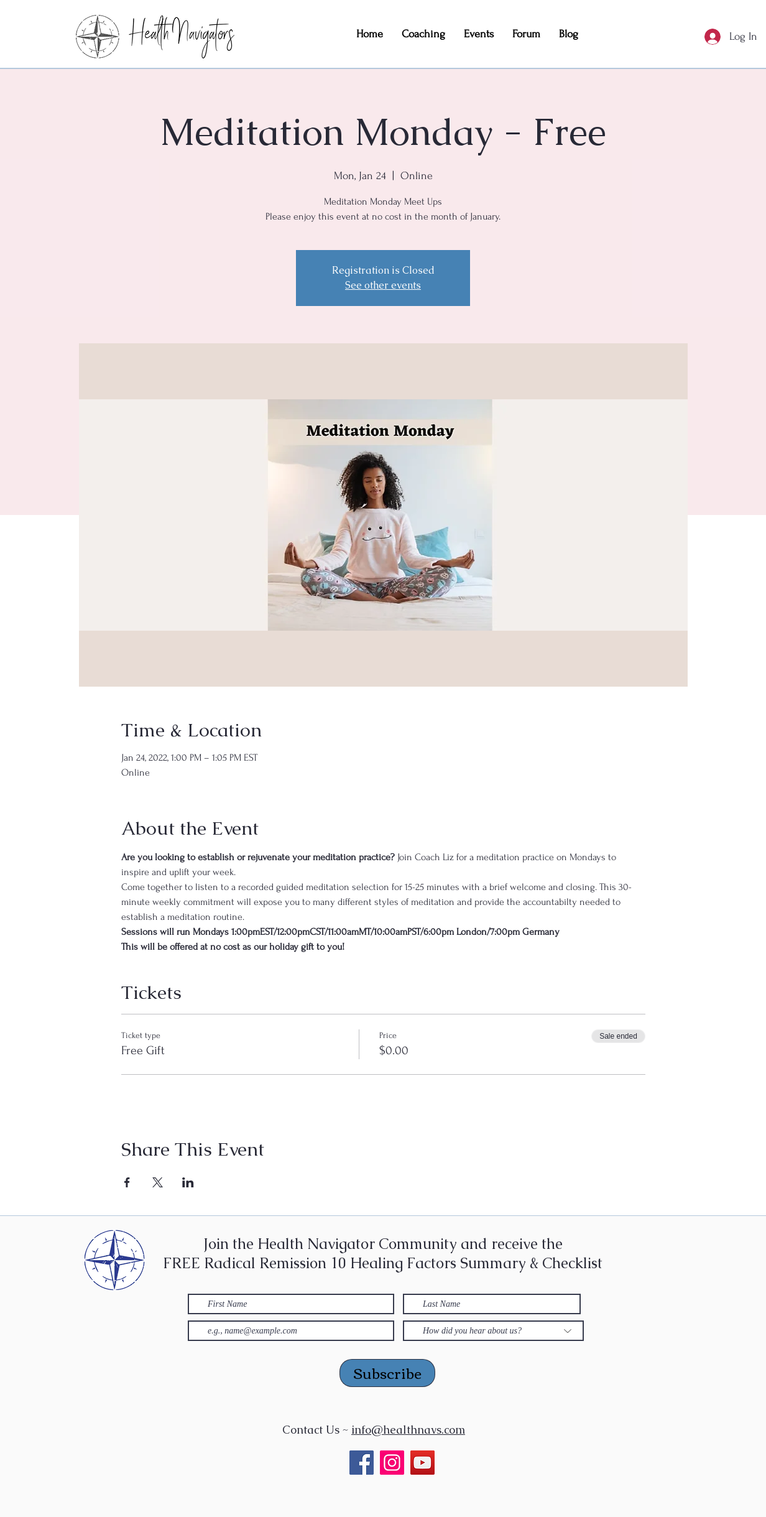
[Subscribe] (387, 1373)
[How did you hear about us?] (493, 1330)
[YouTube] (422, 1462)
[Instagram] (392, 1462)
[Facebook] (361, 1462)
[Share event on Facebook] (127, 1182)
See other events (383, 285)
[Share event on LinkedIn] (188, 1182)
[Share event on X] (158, 1182)
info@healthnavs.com (408, 1429)
